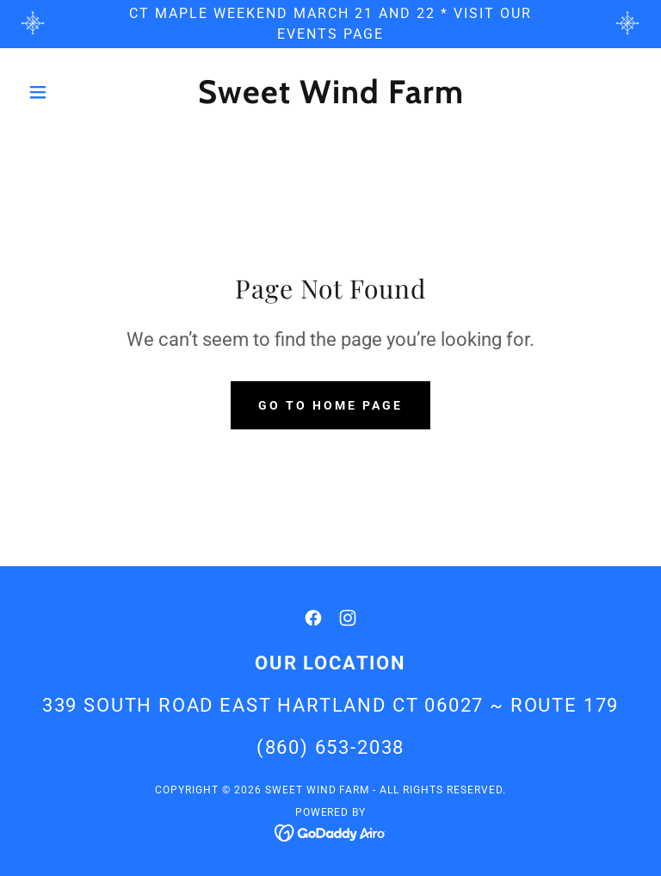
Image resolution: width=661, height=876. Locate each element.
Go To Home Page (330, 405)
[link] (330, 98)
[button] (67, 92)
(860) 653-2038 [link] (330, 747)
